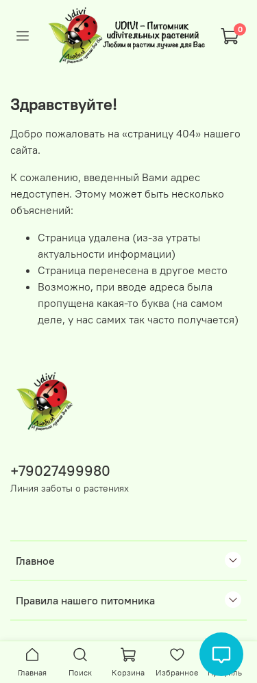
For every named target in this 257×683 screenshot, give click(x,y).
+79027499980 (60, 470)
